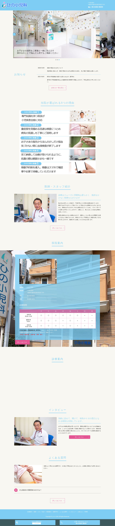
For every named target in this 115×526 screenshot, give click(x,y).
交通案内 (33, 3)
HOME (53, 6)
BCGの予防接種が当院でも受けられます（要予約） (61, 76)
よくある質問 (76, 3)
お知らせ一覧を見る (57, 88)
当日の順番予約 (36, 522)
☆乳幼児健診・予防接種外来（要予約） (30, 330)
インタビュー (34, 6)
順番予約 (66, 3)
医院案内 (57, 3)
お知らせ (44, 6)
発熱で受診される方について (55, 68)
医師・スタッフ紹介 (45, 3)
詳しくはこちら (57, 228)
